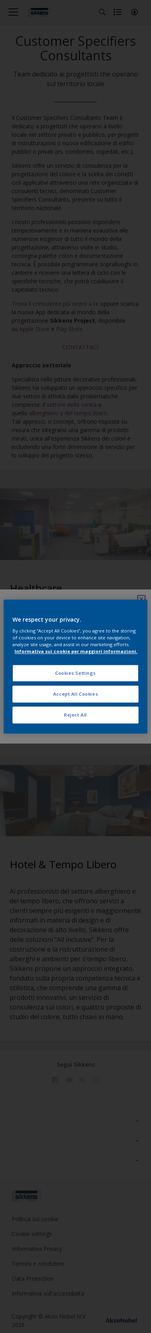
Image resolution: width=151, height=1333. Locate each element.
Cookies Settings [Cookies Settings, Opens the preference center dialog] (75, 673)
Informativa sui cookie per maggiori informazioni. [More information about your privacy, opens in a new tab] (75, 651)
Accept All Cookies (75, 694)
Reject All (75, 715)
